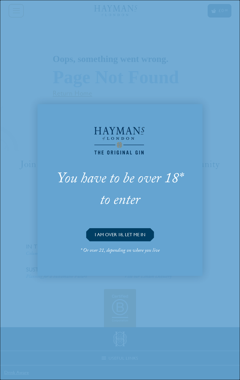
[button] (120, 234)
